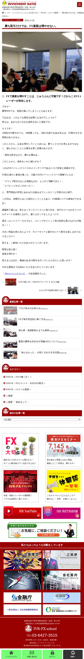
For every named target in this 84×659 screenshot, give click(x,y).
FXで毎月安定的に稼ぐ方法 (28, 321)
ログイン (52, 654)
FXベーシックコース (15, 273)
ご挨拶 (9, 396)
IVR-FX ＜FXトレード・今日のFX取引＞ (26, 383)
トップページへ (11, 654)
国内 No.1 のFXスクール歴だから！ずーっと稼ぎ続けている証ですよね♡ (20, 459)
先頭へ (72, 654)
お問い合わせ (32, 654)
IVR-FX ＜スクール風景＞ (18, 389)
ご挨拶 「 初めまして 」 (18, 402)
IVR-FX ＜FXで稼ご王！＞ (19, 377)
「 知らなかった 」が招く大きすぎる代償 (35, 355)
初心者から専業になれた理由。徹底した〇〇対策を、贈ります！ (63, 459)
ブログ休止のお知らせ (26, 310)
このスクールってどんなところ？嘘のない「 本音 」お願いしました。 (63, 495)
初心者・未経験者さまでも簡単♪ (31, 332)
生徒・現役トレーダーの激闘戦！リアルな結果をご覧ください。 (20, 495)
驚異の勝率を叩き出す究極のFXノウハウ (35, 344)
